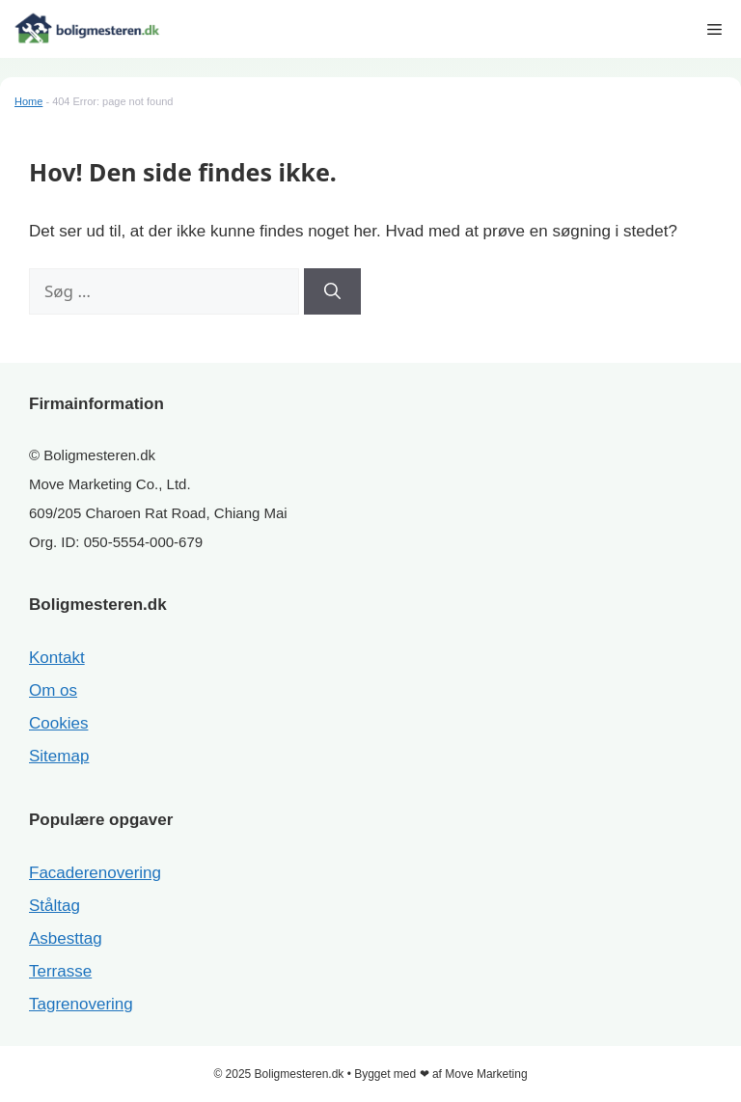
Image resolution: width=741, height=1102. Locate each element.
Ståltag (54, 905)
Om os (53, 690)
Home (28, 101)
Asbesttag (65, 938)
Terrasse (60, 971)
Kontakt (57, 657)
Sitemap (59, 756)
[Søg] (332, 291)
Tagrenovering (81, 1004)
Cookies (58, 723)
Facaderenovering (95, 873)
